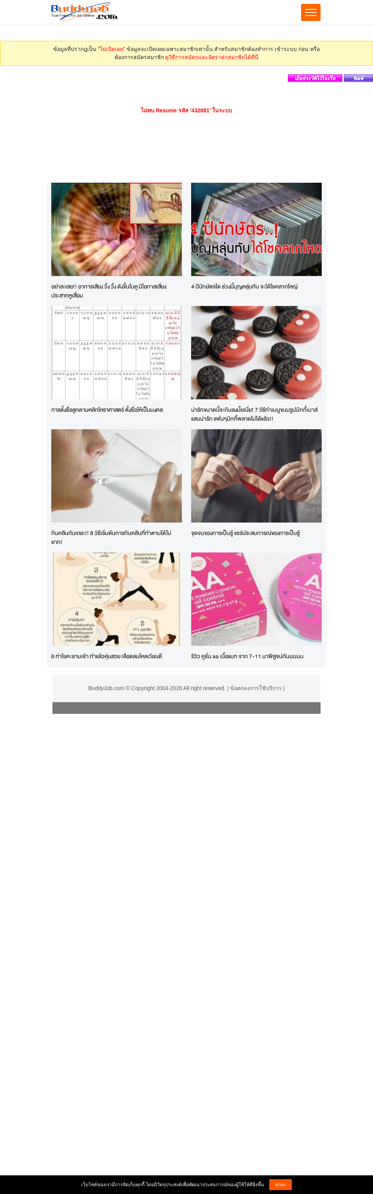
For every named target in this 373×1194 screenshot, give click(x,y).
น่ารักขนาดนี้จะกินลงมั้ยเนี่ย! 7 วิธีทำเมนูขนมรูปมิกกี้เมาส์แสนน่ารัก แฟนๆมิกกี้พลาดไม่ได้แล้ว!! (254, 414)
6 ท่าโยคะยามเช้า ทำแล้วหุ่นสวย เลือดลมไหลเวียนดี (106, 656)
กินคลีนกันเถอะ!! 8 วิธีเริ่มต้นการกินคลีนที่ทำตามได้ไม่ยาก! (111, 537)
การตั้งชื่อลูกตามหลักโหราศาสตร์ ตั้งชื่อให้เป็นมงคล (107, 409)
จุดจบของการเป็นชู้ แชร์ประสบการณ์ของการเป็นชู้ (245, 532)
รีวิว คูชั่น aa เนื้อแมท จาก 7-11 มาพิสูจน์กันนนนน (247, 656)
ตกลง (280, 1184)
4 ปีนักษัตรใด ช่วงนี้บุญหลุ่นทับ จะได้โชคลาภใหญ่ (244, 286)
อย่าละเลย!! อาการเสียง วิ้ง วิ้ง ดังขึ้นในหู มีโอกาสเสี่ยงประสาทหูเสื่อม (108, 291)
